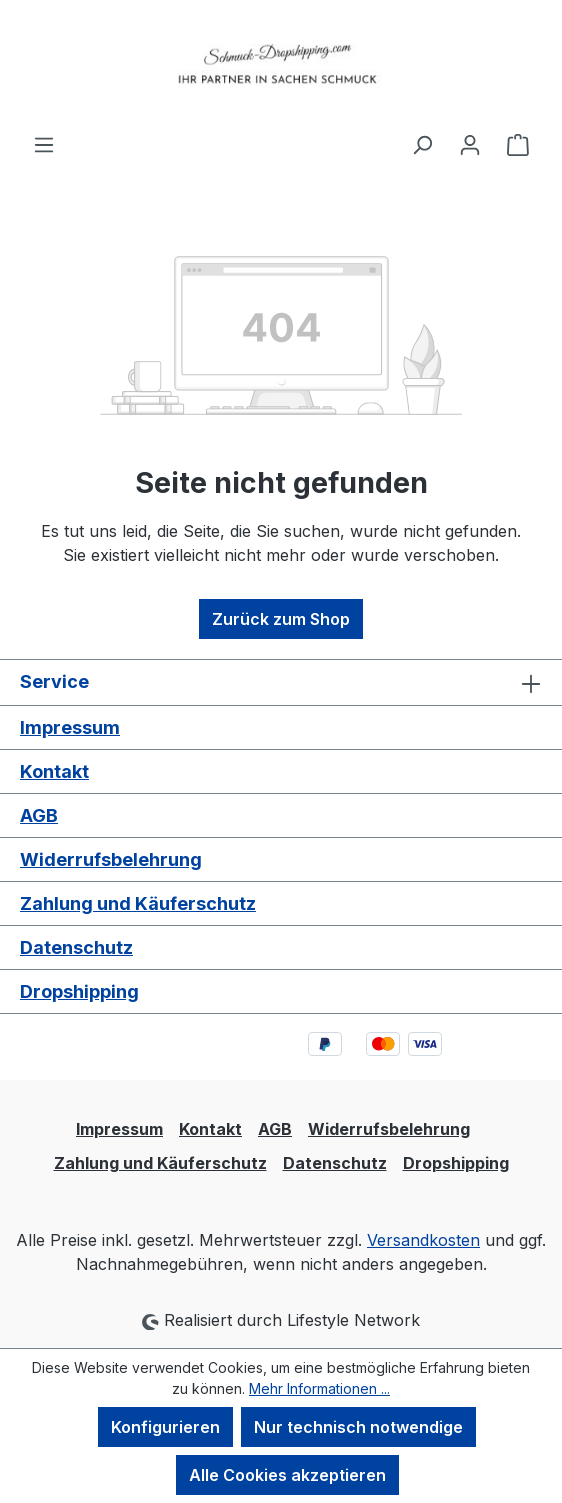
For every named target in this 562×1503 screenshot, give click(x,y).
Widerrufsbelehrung (111, 859)
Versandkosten (423, 1240)
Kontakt (54, 771)
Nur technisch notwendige (358, 1427)
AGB (39, 815)
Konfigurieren (165, 1427)
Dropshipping (79, 991)
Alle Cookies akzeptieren (287, 1475)
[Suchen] (422, 144)
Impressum (70, 727)
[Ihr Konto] (470, 144)
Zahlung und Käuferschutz (138, 903)
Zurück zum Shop (281, 619)
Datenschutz (76, 947)
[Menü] (44, 144)
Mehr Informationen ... (319, 1388)
